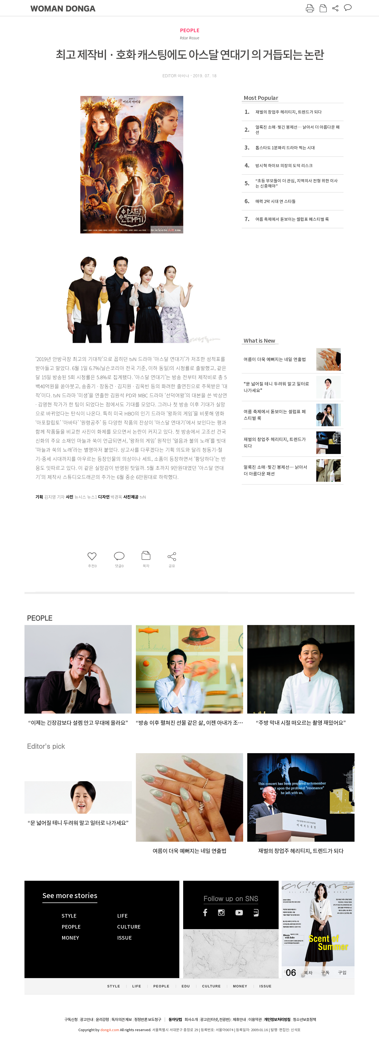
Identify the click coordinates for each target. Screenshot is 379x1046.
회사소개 (191, 1019)
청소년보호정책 (304, 1019)
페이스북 (205, 912)
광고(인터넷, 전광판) (215, 1019)
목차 (308, 972)
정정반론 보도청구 (147, 1019)
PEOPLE (189, 30)
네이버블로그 (256, 912)
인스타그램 (221, 912)
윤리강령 (102, 1019)
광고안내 (86, 1019)
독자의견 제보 (121, 1019)
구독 (325, 972)
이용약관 (255, 1019)
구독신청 (71, 1019)
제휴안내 (239, 1019)
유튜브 (239, 912)
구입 (342, 972)
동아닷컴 (175, 1019)
